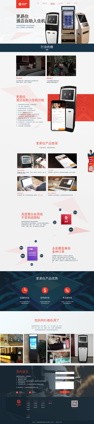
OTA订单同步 (60, 3)
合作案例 (28, 409)
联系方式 (43, 405)
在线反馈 (43, 407)
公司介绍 (43, 403)
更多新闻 (35, 407)
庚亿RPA (68, 3)
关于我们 (75, 3)
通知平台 (50, 403)
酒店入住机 (53, 3)
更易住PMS (45, 3)
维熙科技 (28, 417)
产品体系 (28, 403)
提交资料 (64, 392)
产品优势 (28, 405)
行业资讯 (35, 405)
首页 (38, 3)
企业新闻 (35, 403)
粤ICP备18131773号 (59, 422)
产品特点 (28, 407)
